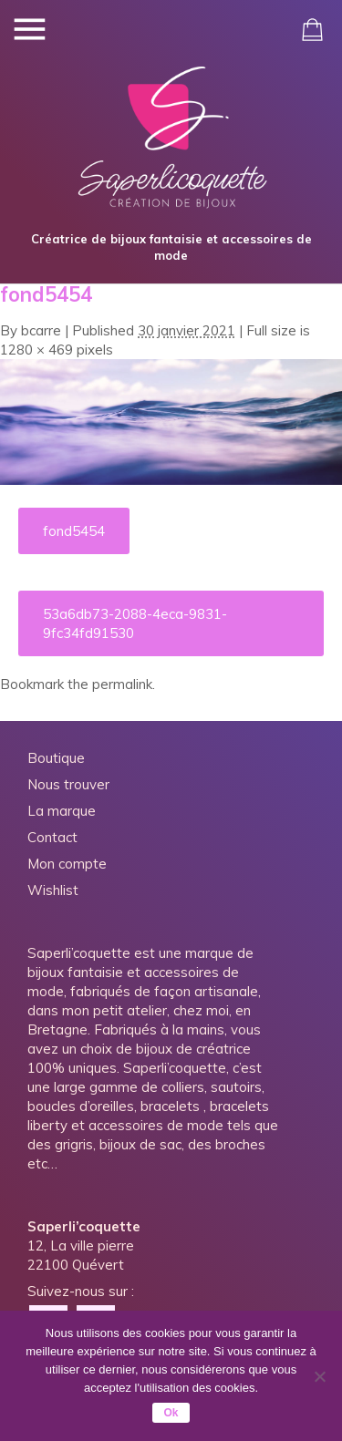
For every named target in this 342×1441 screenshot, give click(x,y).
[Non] (319, 1376)
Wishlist (52, 890)
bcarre (41, 330)
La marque (61, 810)
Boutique (56, 758)
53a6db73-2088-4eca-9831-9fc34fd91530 (135, 623)
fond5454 (74, 531)
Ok (170, 1412)
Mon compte (67, 863)
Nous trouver (68, 784)
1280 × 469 (36, 349)
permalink (122, 684)
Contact (52, 837)
